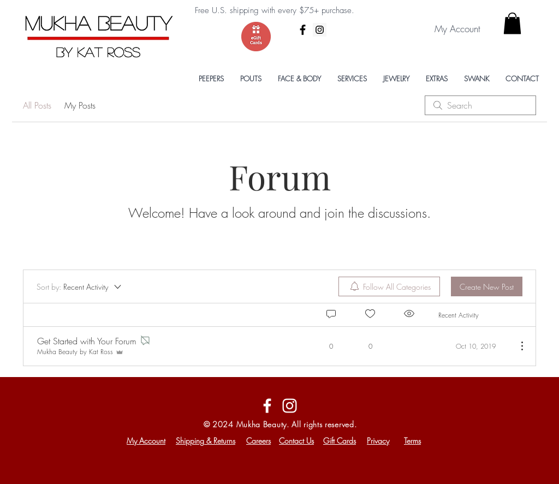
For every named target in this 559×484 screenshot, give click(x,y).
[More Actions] (516, 345)
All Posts (37, 105)
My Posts (80, 105)
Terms (412, 440)
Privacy (378, 440)
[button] (512, 23)
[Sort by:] (80, 286)
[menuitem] (389, 286)
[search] (480, 105)
